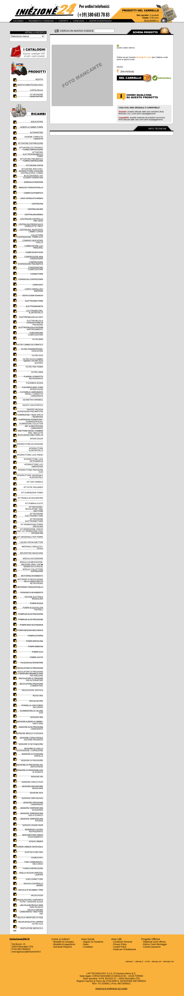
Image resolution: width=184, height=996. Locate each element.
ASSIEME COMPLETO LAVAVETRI (33, 138)
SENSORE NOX (36, 793)
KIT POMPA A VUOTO (34, 503)
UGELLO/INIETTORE (34, 879)
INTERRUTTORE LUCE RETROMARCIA (33, 460)
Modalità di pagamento (64, 944)
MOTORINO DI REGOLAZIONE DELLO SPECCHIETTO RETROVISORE (30, 581)
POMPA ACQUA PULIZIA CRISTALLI (33, 609)
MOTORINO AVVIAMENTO (32, 576)
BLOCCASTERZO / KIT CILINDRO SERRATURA (33, 177)
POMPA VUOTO (36, 657)
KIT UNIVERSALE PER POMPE (30, 537)
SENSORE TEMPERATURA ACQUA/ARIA (31, 809)
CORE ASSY (38, 285)
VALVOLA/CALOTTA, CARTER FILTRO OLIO (30, 923)
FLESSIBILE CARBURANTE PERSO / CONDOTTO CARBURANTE (31, 394)
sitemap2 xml (168, 962)
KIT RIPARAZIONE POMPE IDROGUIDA (32, 526)
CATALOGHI (78, 21)
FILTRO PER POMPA (34, 367)
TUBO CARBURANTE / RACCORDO (33, 863)
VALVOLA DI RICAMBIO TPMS (30, 890)
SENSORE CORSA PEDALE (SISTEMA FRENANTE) (31, 739)
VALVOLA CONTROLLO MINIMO (33, 885)
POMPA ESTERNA (35, 636)
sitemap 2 (139, 962)
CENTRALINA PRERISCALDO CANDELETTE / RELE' (30, 225)
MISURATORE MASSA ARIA (31, 553)
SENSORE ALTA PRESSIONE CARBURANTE (31, 728)
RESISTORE (38, 696)
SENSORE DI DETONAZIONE (31, 744)
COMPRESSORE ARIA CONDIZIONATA (33, 258)
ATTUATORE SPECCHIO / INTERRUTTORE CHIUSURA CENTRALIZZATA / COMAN (31, 171)
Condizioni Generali (122, 942)
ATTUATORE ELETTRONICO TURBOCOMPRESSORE (31, 149)
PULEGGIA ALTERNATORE (31, 663)
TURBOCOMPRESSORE (33, 868)
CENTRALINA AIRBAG (34, 215)
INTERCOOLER (36, 439)
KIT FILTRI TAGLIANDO (33, 487)
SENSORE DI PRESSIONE (32, 760)
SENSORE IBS (37, 777)
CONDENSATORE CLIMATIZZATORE (35, 269)
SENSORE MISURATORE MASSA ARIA (32, 787)
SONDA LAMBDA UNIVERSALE (30, 847)
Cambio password (151, 947)
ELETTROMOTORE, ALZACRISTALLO (34, 312)
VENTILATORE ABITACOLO (31, 928)
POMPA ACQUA (36, 603)
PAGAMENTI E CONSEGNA (41, 21)
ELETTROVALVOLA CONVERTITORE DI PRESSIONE (35, 323)
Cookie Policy (119, 947)
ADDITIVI (39, 79)
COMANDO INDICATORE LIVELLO (32, 242)
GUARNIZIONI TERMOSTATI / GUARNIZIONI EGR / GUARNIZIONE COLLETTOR (31, 422)
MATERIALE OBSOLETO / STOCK (32, 548)
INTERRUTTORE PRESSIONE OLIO (30, 471)
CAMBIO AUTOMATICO (33, 193)
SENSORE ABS (36, 717)
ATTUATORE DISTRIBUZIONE (30, 143)
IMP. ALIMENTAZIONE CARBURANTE (34, 427)
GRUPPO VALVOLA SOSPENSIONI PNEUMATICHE (30, 411)
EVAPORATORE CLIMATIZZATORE (35, 334)
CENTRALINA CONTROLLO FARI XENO (31, 220)
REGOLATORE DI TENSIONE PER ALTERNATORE (31, 679)
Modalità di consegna (63, 942)
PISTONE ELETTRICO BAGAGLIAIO (34, 598)
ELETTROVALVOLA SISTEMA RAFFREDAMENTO (31, 328)
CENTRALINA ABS (35, 209)
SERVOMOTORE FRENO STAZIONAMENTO (32, 836)
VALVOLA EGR (37, 895)
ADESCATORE (37, 122)
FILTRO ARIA (37, 339)
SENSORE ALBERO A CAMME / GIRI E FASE (30, 723)
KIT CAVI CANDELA (35, 482)
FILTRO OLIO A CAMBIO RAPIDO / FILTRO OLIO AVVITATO (33, 361)
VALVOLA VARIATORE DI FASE (30, 918)
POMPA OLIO (37, 652)
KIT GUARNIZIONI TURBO (32, 493)
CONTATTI (63, 21)
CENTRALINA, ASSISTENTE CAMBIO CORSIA (31, 231)
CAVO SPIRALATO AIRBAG (31, 198)
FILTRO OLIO (37, 356)
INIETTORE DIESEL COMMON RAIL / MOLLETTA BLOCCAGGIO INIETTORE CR (30, 433)
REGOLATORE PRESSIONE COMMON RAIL (31, 685)
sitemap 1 (129, 962)
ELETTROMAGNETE (34, 306)
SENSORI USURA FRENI (32, 825)
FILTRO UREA (37, 372)
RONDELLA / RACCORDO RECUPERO (32, 706)
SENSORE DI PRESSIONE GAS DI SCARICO (30, 771)
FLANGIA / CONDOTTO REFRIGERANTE (33, 378)
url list (147, 962)
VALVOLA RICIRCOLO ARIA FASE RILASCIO (31, 906)
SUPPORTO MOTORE (34, 852)
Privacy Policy (120, 944)
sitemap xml (156, 962)
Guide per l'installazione (124, 949)
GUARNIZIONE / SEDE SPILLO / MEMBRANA (30, 416)
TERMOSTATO (37, 858)
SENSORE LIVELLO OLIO (32, 782)
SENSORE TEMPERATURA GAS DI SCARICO (31, 814)
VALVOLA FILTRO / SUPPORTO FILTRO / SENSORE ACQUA (30, 901)
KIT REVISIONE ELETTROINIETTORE (34, 515)
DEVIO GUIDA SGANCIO (33, 296)
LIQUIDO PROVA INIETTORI (31, 542)
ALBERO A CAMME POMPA (31, 127)
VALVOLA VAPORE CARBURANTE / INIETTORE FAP (31, 912)
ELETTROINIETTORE (34, 301)
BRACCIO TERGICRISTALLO (31, 188)
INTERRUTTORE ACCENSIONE (30, 444)
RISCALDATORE (36, 701)
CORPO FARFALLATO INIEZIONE (34, 290)
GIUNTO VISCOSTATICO (32, 405)
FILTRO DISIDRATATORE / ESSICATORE (32, 350)
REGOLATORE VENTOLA (32, 690)
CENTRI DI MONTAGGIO (100, 21)
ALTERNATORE (36, 133)
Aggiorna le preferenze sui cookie (111, 988)
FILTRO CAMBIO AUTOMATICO (30, 345)
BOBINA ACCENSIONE (33, 182)
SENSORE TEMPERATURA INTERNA (31, 820)
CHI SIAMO (18, 21)
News (86, 944)
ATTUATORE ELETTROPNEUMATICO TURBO (33, 154)
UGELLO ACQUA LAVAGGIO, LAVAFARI (31, 874)
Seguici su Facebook (93, 942)
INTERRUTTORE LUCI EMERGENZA (33, 466)
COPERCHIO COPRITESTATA (30, 279)
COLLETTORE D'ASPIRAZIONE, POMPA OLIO (30, 236)
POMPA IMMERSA (35, 647)
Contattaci (88, 947)
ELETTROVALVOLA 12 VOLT (31, 317)
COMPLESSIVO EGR (34, 252)
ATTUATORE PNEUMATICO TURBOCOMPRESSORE (31, 160)
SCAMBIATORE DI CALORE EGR (31, 712)
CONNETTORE (37, 274)
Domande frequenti (62, 947)
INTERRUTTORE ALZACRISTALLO (36, 449)
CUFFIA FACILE (36, 90)
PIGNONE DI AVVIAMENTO (31, 593)
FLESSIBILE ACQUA (34, 383)
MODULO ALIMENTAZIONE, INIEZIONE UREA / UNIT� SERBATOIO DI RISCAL (31, 564)
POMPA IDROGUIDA (34, 641)
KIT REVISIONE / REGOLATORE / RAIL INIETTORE (34, 509)
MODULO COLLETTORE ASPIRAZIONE (33, 570)
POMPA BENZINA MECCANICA (30, 630)
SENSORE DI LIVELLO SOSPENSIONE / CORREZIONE (30, 750)
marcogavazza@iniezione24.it (26, 951)
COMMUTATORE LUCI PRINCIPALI (33, 247)
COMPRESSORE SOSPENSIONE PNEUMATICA (30, 263)
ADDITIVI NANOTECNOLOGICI (30, 85)
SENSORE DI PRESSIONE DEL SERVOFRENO (30, 766)
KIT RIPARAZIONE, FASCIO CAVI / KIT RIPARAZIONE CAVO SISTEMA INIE (30, 531)
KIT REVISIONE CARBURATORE (36, 96)
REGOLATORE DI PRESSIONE (30, 668)
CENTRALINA (37, 204)
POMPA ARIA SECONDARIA (31, 625)
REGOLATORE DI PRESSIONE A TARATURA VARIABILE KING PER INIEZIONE (30, 674)
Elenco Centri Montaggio (155, 944)
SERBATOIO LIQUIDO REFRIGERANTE (34, 831)
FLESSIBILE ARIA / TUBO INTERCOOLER (32, 388)
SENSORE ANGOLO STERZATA (30, 733)
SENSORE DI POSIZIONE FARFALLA (32, 755)
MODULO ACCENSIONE (33, 559)
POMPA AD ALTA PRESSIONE (30, 614)
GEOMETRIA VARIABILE (33, 400)
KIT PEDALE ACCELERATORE (30, 498)
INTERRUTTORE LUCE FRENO (30, 455)
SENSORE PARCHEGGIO (32, 798)
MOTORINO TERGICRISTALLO (30, 587)
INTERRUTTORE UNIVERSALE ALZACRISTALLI (30, 476)
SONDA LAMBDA (36, 841)
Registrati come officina (154, 942)
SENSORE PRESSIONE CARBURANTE (33, 804)
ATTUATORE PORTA (34, 165)
